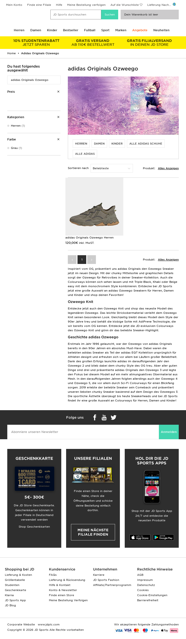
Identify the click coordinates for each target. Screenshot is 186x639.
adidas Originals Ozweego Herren (89, 237)
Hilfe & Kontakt (59, 585)
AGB (140, 575)
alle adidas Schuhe (145, 143)
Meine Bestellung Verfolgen (68, 600)
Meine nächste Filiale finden (93, 532)
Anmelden (169, 432)
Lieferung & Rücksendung (67, 580)
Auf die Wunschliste (124, 5)
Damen (35, 30)
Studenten (12, 585)
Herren (19, 30)
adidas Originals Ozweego (29, 80)
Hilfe (59, 5)
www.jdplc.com (48, 624)
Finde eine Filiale (39, 5)
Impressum (145, 580)
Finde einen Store (61, 595)
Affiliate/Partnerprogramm (112, 585)
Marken (120, 30)
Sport (105, 30)
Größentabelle (15, 580)
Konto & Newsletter (63, 590)
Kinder (52, 30)
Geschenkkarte (15, 590)
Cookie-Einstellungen (152, 595)
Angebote (139, 30)
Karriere (98, 575)
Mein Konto (14, 5)
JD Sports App (15, 600)
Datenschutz (146, 585)
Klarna (9, 595)
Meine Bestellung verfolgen (86, 5)
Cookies (143, 590)
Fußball (89, 30)
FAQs (53, 575)
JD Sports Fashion (106, 580)
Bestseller (70, 30)
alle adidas (85, 153)
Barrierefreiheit (147, 600)
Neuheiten (161, 30)
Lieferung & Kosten (18, 575)
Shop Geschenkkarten (34, 526)
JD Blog (10, 605)
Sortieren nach (78, 168)
